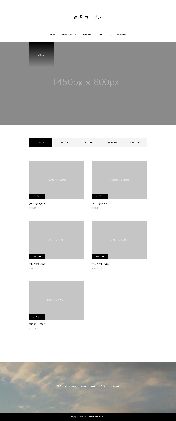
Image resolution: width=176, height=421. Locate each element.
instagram (121, 35)
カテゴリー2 (87, 142)
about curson (70, 386)
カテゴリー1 (64, 142)
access (84, 386)
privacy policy (115, 386)
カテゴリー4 (135, 142)
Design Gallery (105, 35)
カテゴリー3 (111, 142)
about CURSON (69, 35)
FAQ (103, 386)
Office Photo (87, 35)
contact (94, 386)
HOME (53, 35)
